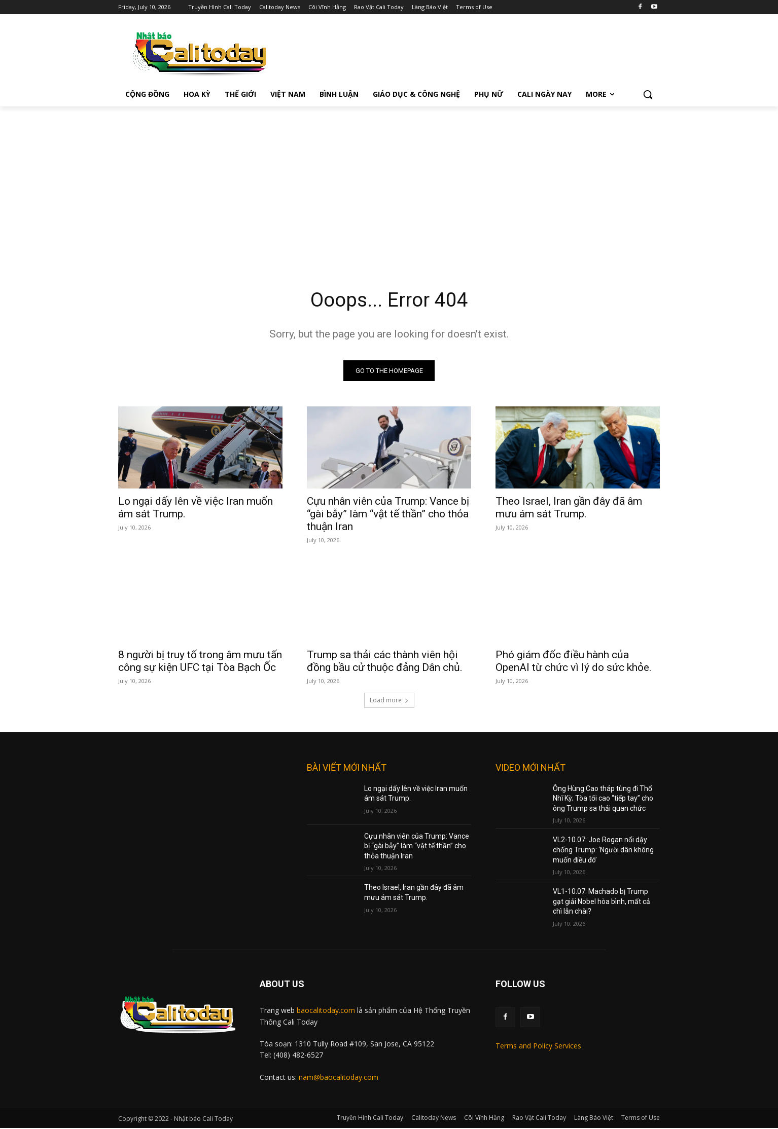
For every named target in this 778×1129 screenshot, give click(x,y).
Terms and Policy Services (538, 1047)
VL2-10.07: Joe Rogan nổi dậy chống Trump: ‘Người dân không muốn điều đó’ (603, 851)
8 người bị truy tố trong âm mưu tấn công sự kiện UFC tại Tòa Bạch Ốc (200, 662)
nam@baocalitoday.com (338, 1078)
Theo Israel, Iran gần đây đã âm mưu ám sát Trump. (569, 508)
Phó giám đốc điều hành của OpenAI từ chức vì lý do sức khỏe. (574, 662)
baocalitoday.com (326, 1011)
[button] (647, 94)
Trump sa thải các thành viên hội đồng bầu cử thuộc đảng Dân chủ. (385, 662)
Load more (389, 701)
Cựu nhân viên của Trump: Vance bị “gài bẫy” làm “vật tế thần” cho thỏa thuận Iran (388, 515)
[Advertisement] (389, 182)
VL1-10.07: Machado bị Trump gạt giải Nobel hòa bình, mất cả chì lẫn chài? (601, 903)
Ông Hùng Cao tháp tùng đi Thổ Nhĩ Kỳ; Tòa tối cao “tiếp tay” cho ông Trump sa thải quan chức (603, 799)
